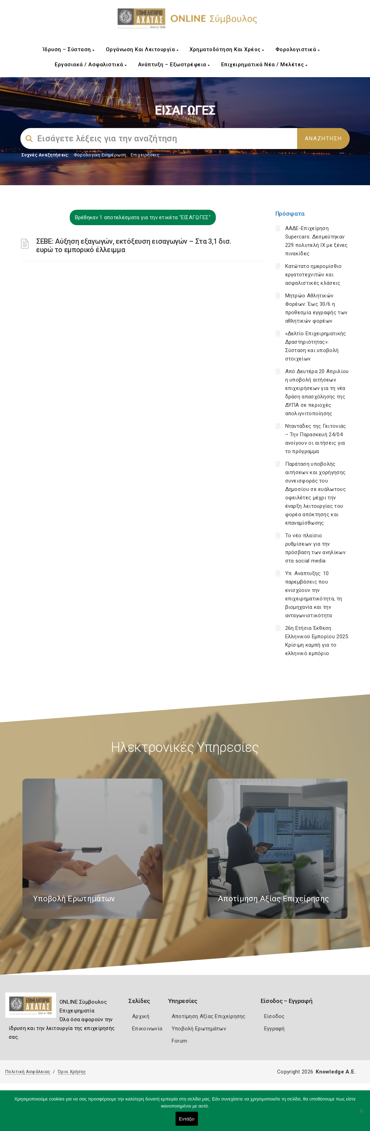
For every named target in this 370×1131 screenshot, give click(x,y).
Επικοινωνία (147, 1028)
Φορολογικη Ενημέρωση (100, 154)
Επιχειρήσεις (145, 154)
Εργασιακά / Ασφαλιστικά (91, 64)
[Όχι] (361, 1114)
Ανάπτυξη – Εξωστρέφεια (174, 64)
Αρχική (140, 1016)
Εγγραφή (274, 1028)
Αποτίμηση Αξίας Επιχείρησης (209, 1016)
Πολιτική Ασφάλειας (27, 1071)
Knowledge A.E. (336, 1072)
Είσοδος (274, 1016)
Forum (179, 1041)
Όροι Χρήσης (72, 1071)
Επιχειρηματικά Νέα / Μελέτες (264, 64)
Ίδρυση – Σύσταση (69, 49)
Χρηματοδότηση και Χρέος (227, 49)
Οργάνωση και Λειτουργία (142, 49)
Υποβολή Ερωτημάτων (199, 1028)
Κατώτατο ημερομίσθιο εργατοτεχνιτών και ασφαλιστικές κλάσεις (313, 274)
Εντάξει (186, 1119)
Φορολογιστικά (297, 49)
